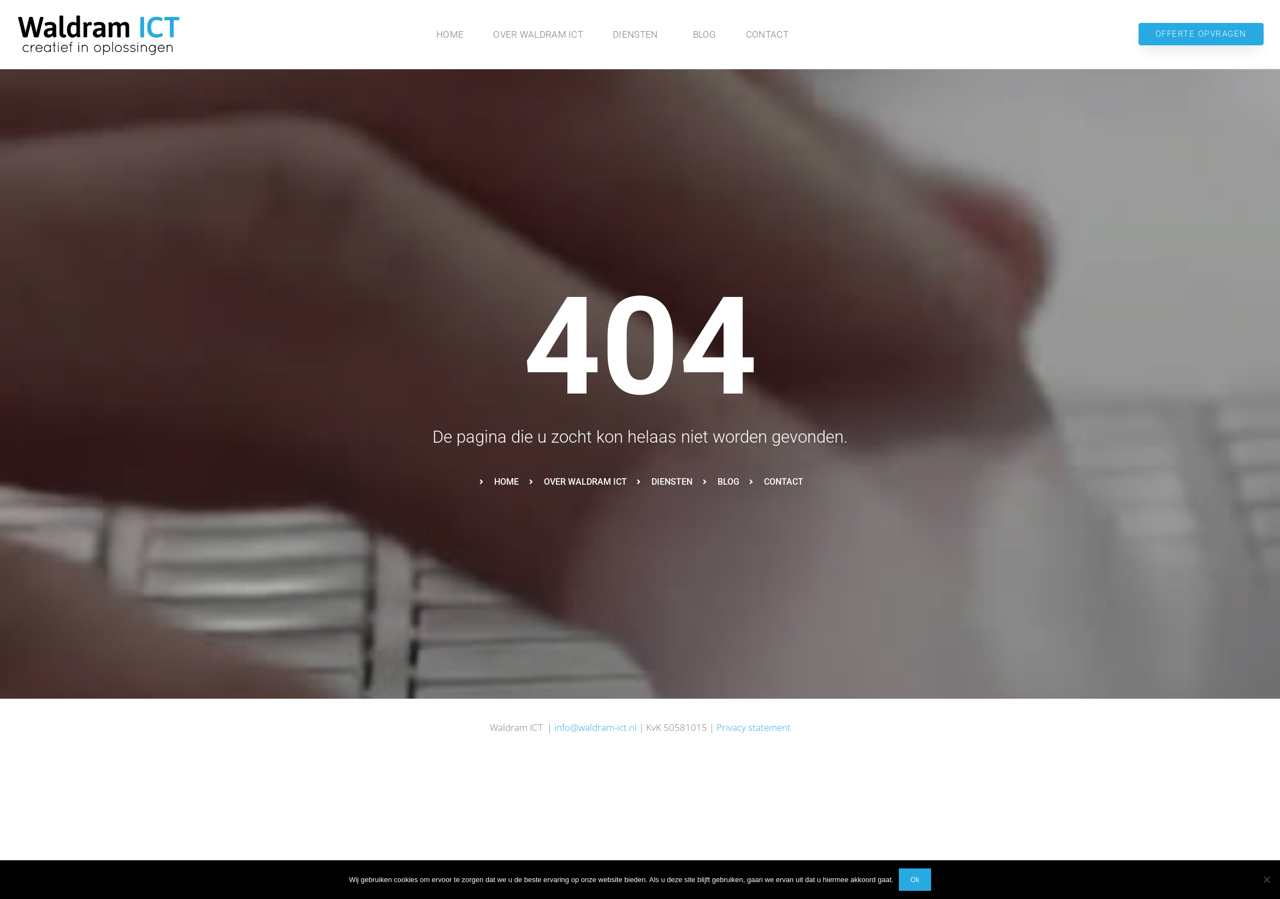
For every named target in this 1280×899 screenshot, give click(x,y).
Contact (767, 34)
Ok (915, 879)
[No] (1266, 879)
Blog (704, 34)
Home (450, 34)
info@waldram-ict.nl (595, 727)
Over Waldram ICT (538, 34)
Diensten (638, 34)
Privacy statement (753, 727)
